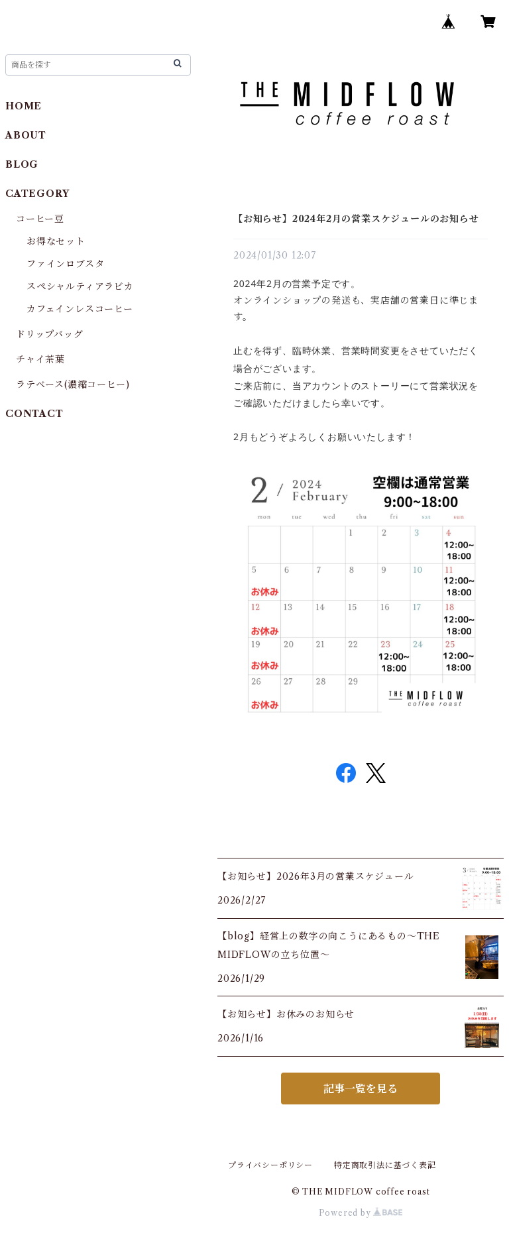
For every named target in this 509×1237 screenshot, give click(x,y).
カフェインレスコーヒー (80, 309)
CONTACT (34, 414)
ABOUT (25, 135)
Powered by (361, 1213)
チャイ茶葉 (40, 359)
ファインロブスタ (65, 264)
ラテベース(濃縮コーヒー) (72, 384)
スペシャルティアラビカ (80, 286)
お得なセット (56, 241)
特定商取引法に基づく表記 (385, 1165)
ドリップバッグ (50, 334)
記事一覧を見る (360, 1088)
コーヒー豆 (40, 219)
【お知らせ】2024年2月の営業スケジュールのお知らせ (356, 219)
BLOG (21, 164)
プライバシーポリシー (270, 1165)
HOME (23, 106)
